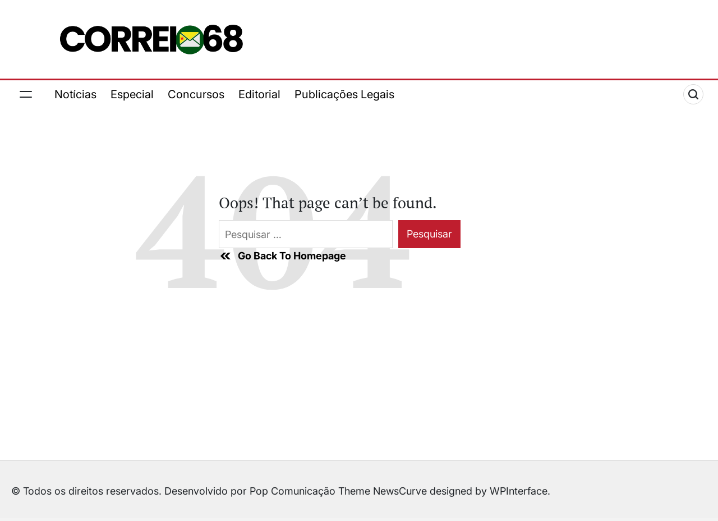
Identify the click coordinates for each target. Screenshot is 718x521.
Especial (132, 94)
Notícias (75, 94)
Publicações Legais (344, 94)
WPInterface (518, 491)
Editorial (259, 94)
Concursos (196, 94)
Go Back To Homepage (282, 256)
